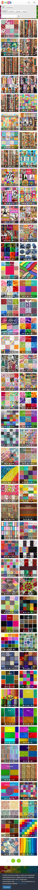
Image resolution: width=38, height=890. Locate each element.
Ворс (9, 617)
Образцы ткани (10, 450)
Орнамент (10, 339)
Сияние (28, 766)
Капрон (9, 246)
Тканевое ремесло (28, 432)
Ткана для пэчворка (9, 97)
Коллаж (9, 78)
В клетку (9, 413)
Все (3, 7)
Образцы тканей (9, 376)
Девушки (10, 190)
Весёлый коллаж (9, 41)
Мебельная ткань (9, 264)
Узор (28, 97)
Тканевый (10, 766)
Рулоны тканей (28, 357)
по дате (5, 11)
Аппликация (28, 376)
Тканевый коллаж (28, 134)
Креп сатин (28, 339)
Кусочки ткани (9, 543)
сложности (11, 11)
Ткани (28, 22)
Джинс (10, 655)
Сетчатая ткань (28, 673)
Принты (9, 357)
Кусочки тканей (28, 524)
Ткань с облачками (10, 320)
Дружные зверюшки (28, 208)
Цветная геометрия (28, 785)
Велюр (10, 673)
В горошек (28, 655)
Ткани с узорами (28, 450)
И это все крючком (28, 301)
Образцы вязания (28, 413)
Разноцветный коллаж (9, 135)
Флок (28, 617)
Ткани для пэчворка (9, 153)
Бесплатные (10, 7)
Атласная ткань (28, 394)
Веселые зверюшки (28, 153)
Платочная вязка (28, 283)
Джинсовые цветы (28, 246)
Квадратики (28, 803)
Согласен (7, 887)
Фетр (9, 692)
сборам (24, 11)
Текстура (28, 506)
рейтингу (18, 11)
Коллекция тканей (9, 394)
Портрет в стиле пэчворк (28, 60)
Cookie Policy (22, 883)
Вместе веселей (28, 115)
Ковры (28, 599)
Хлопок (9, 636)
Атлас (10, 283)
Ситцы (10, 22)
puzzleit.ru (18, 881)
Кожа (9, 729)
